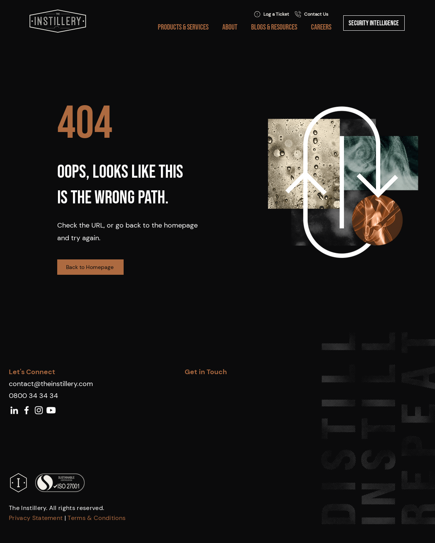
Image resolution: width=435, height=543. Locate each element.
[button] (181, 27)
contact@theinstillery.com (51, 383)
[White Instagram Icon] (38, 410)
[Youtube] (51, 410)
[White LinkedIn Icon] (14, 410)
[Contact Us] (311, 14)
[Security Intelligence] (374, 23)
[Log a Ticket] (271, 14)
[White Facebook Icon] (26, 410)
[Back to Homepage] (90, 267)
